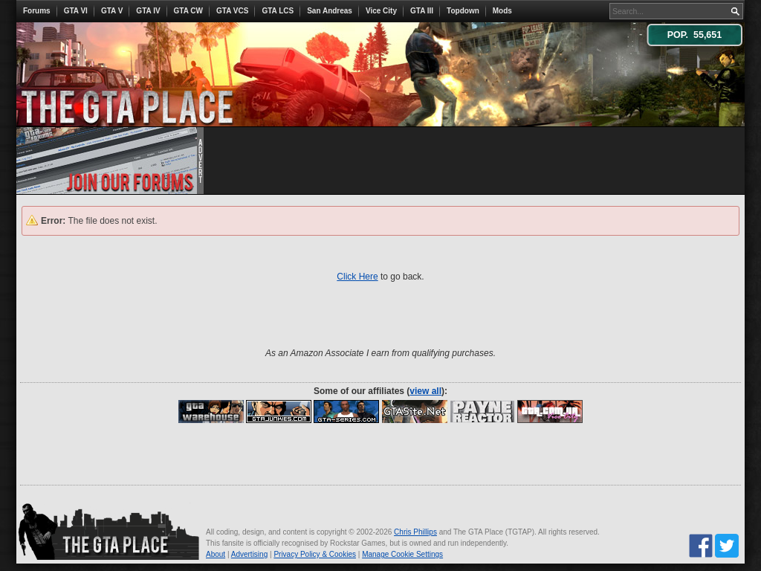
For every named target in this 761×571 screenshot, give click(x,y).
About (215, 554)
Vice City (381, 11)
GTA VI (76, 11)
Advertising (249, 554)
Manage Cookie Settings (402, 554)
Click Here (357, 276)
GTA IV (148, 11)
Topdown (463, 11)
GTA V (112, 11)
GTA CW (188, 11)
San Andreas (329, 11)
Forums (37, 11)
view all (425, 391)
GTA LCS (278, 11)
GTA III (421, 11)
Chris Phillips (415, 532)
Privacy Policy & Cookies (314, 554)
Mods (502, 11)
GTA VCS (232, 11)
